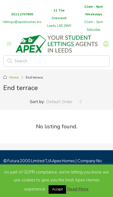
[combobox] (64, 102)
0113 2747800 (22, 14)
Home (14, 77)
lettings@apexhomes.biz (22, 22)
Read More (78, 189)
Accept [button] (57, 189)
